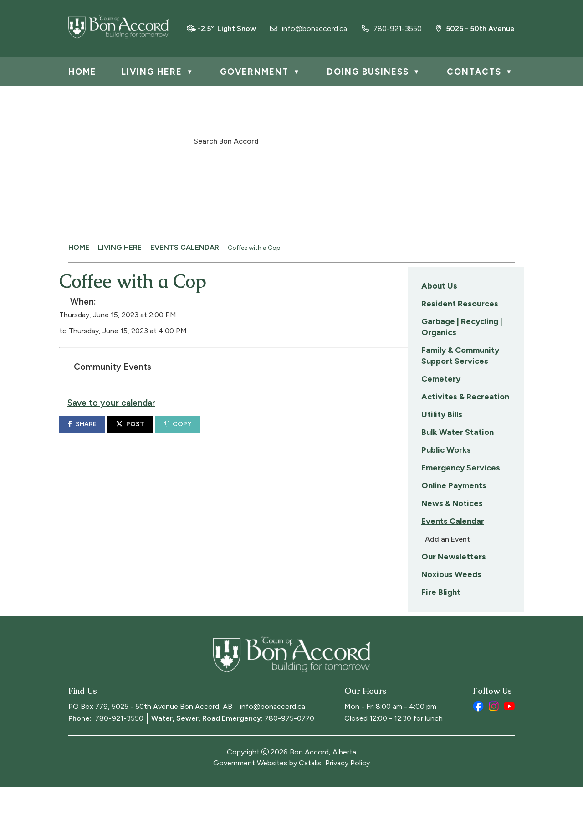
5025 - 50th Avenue (475, 28)
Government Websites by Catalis (267, 792)
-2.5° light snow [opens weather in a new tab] (227, 28)
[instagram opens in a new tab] (493, 735)
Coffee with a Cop (254, 248)
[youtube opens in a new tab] (509, 735)
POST (255, 433)
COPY (303, 433)
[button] (388, 140)
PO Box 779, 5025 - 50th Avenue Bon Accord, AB (150, 735)
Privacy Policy (347, 792)
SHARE (207, 433)
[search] (286, 140)
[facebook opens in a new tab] (478, 735)
